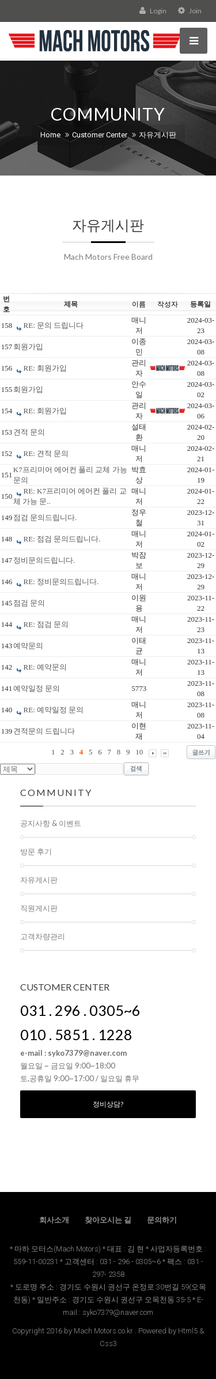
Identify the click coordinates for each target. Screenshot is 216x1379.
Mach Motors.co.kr (103, 1330)
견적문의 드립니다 (44, 731)
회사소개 (54, 1220)
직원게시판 (39, 908)
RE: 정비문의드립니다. (61, 581)
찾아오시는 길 (108, 1220)
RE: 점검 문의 (46, 624)
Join (190, 10)
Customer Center (99, 134)
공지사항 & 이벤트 (50, 823)
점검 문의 (29, 603)
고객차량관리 (42, 936)
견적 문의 (29, 432)
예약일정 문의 (36, 688)
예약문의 (28, 645)
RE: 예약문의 (45, 667)
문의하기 (162, 1220)
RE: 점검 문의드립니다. (62, 539)
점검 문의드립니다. (45, 517)
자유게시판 (157, 134)
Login (152, 10)
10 (139, 752)
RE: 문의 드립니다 (54, 325)
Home (50, 134)
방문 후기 (36, 851)
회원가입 (28, 346)
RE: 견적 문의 (46, 453)
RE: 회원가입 (45, 368)
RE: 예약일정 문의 (54, 709)
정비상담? (108, 1104)
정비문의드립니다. (44, 560)
